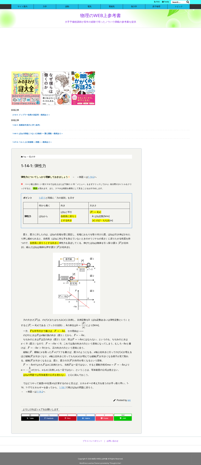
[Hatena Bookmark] (86, 418)
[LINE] (123, 418)
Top (24, 156)
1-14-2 (91, 176)
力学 (33, 156)
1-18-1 (62, 387)
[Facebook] (49, 418)
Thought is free (115, 463)
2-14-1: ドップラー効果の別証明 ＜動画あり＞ (31, 114)
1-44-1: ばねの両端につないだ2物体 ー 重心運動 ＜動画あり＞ (38, 133)
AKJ (129, 400)
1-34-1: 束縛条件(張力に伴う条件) (26, 125)
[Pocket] (104, 418)
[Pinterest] (67, 418)
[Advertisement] (100, 48)
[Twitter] (30, 418)
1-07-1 (42, 197)
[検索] (188, 2)
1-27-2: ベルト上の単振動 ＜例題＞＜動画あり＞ (32, 142)
